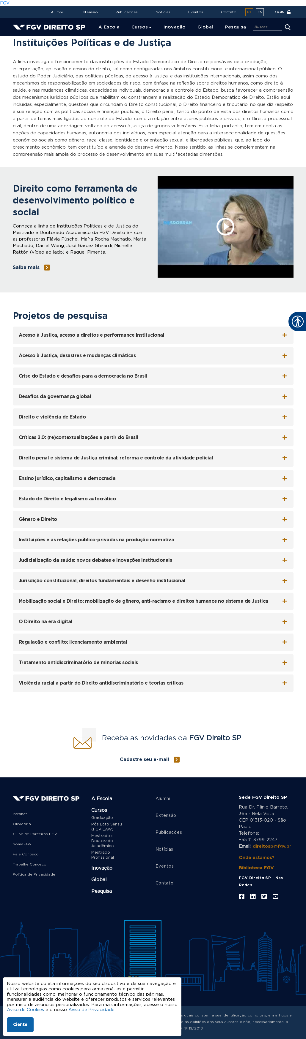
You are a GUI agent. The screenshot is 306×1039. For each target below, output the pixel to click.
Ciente (20, 1025)
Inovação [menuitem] (175, 27)
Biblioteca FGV (256, 868)
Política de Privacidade (34, 874)
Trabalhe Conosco (29, 864)
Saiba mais (26, 267)
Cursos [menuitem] (139, 27)
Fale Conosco (26, 854)
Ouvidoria (22, 824)
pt (249, 12)
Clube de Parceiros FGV (35, 834)
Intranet (20, 814)
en (260, 12)
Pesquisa (101, 891)
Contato (228, 12)
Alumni (57, 12)
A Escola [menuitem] (109, 27)
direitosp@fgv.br (272, 846)
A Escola (101, 798)
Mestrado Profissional (102, 855)
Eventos (195, 12)
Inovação (101, 868)
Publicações (127, 12)
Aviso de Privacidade (92, 1010)
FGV (5, 3)
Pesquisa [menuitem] (235, 27)
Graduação (102, 818)
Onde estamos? (257, 857)
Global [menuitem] (205, 27)
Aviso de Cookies (26, 1010)
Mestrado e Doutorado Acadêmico (102, 841)
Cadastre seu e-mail (144, 759)
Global (99, 879)
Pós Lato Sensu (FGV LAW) (106, 826)
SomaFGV (22, 844)
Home (20, 40)
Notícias (163, 12)
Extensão (89, 12)
